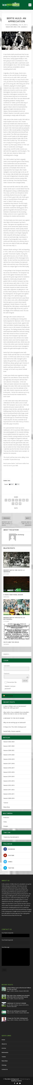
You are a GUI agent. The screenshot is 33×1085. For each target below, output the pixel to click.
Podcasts (6, 817)
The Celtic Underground (11, 1079)
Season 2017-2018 (8, 763)
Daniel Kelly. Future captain (11, 731)
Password (6, 673)
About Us (4, 1044)
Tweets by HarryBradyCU (11, 837)
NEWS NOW (9, 696)
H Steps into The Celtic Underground (14, 727)
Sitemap (4, 1065)
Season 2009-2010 (8, 798)
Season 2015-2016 (8, 772)
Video (5, 822)
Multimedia (5, 1052)
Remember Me (12, 682)
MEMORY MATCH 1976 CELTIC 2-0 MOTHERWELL (14, 618)
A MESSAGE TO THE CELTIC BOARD (13, 718)
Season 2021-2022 (11, 27)
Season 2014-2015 (8, 776)
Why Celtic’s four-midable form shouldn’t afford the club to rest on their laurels (16, 713)
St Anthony (14, 25)
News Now (6, 807)
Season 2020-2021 (8, 750)
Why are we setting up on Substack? (14, 722)
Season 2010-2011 (8, 794)
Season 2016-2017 (8, 768)
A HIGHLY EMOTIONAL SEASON (13, 594)
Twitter (5, 803)
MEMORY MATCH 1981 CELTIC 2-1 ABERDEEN (14, 571)
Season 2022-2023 (8, 742)
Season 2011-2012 (8, 789)
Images (5, 826)
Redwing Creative (16, 1081)
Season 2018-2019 (8, 759)
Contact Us (5, 1069)
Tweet (6, 484)
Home (3, 1039)
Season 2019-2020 (8, 755)
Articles (16, 991)
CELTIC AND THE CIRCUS (11, 642)
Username (7, 665)
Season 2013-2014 (8, 781)
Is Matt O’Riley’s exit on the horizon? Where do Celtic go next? (14, 707)
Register (7, 686)
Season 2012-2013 (8, 785)
